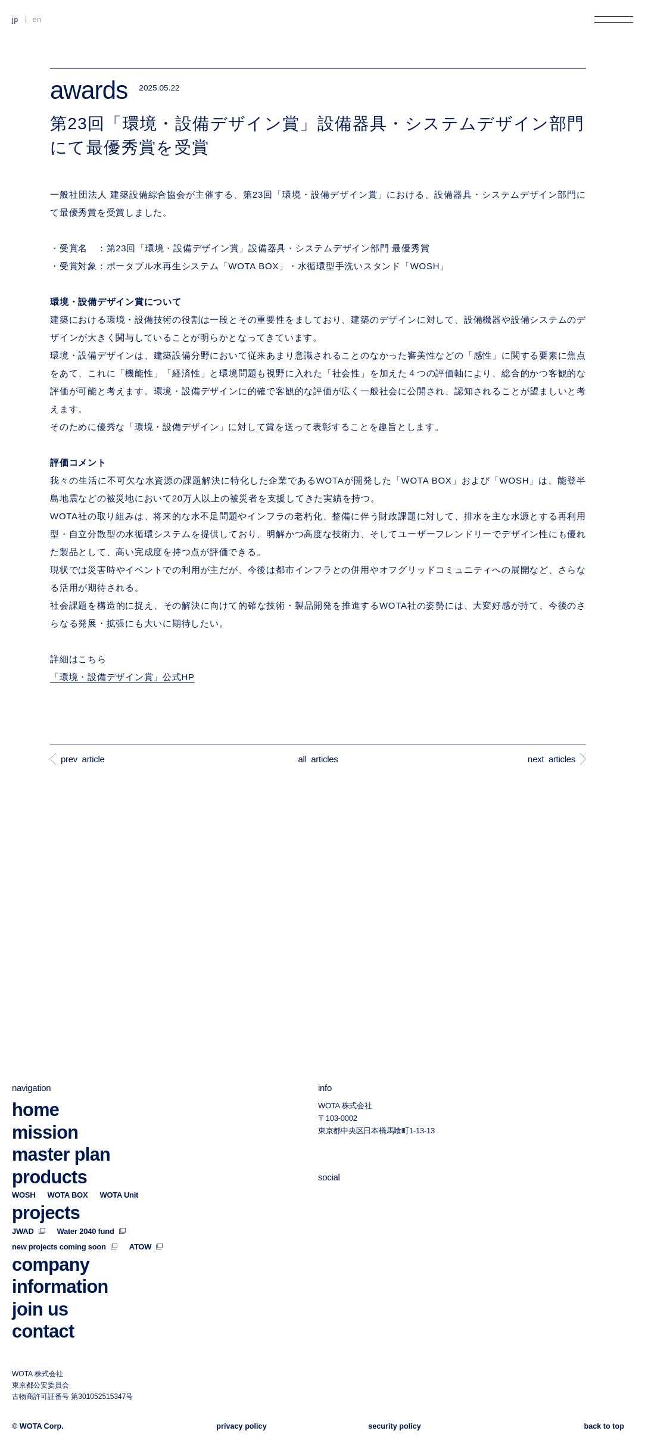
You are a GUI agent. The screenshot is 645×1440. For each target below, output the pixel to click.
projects (46, 1212)
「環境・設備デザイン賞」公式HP (122, 677)
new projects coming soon (64, 1246)
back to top (604, 1426)
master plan (61, 1154)
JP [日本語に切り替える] (15, 19)
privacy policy (241, 1426)
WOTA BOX (67, 1195)
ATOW (146, 1246)
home (35, 1109)
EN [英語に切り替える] (37, 19)
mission (45, 1131)
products (49, 1176)
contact (43, 1331)
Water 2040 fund (91, 1231)
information (60, 1286)
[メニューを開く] (613, 19)
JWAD (28, 1231)
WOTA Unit (118, 1195)
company (50, 1264)
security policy (394, 1426)
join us (40, 1308)
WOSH (23, 1195)
